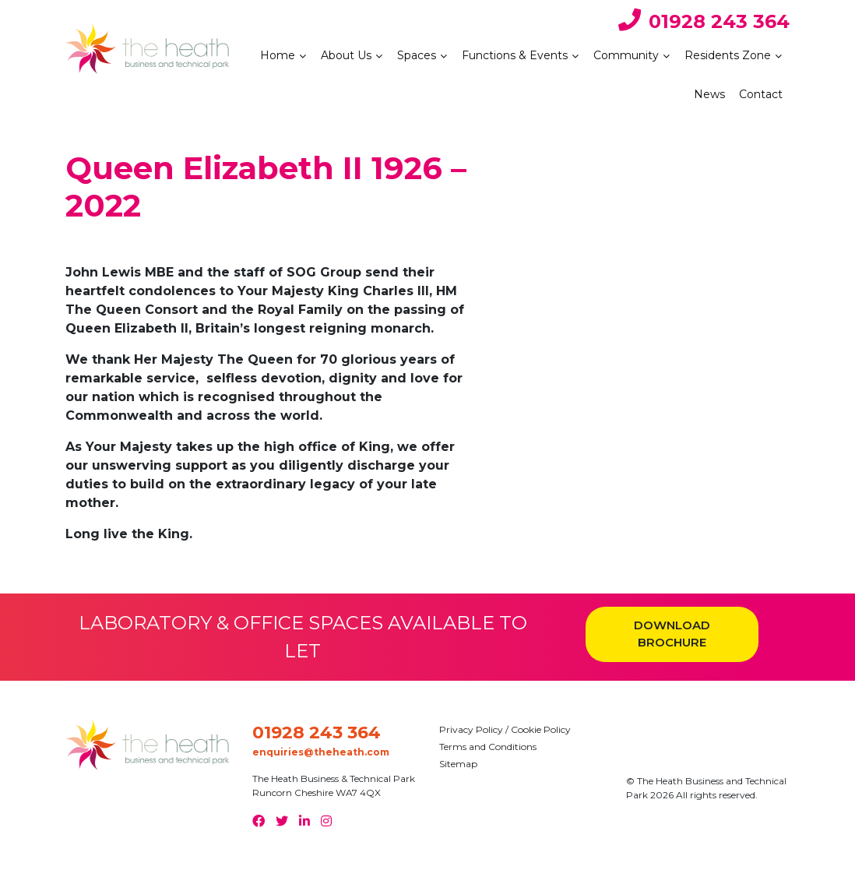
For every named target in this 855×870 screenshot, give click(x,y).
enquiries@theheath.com (320, 752)
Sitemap (458, 764)
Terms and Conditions (488, 746)
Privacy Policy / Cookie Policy (505, 729)
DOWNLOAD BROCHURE (672, 634)
